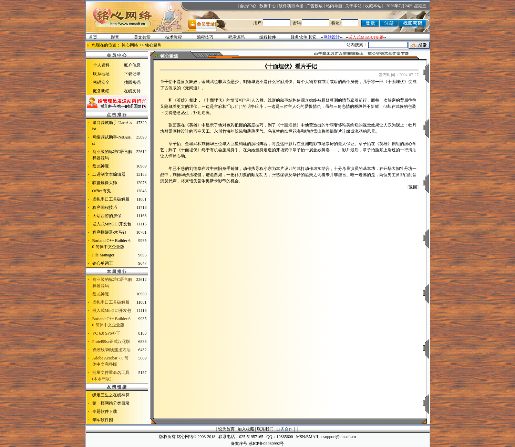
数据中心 (267, 5)
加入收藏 (246, 429)
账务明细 (101, 91)
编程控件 (267, 37)
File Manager (103, 255)
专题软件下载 (104, 411)
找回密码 (132, 82)
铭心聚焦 (153, 45)
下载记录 (132, 73)
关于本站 (353, 5)
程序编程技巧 (104, 207)
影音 (115, 37)
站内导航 (334, 5)
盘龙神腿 (100, 166)
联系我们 (265, 429)
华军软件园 (102, 419)
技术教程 (173, 37)
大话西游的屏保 (106, 215)
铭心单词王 (102, 263)
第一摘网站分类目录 (111, 403)
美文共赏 (142, 37)
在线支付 (132, 91)
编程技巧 (205, 37)
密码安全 (101, 82)
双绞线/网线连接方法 (111, 349)
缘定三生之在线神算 (111, 395)
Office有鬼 (101, 191)
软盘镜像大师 (104, 182)
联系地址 (101, 73)
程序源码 (236, 37)
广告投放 (314, 5)
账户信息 (132, 65)
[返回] (413, 187)
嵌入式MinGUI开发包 (111, 224)
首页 (93, 37)
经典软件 (299, 37)
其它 (312, 37)
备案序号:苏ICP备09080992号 (257, 443)
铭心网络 (130, 45)
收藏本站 (373, 5)
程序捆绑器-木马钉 (109, 232)
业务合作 (284, 429)
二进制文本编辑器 (108, 174)
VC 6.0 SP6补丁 (106, 333)
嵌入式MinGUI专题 (365, 37)
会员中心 (248, 5)
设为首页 (226, 429)
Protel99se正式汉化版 (111, 341)
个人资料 (101, 65)
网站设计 (331, 37)
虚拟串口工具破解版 (111, 199)
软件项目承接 (291, 5)
